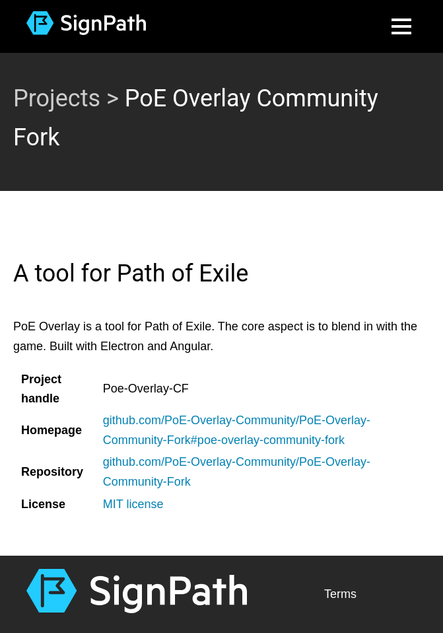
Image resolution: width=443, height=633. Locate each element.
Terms (340, 594)
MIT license (133, 504)
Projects (56, 98)
